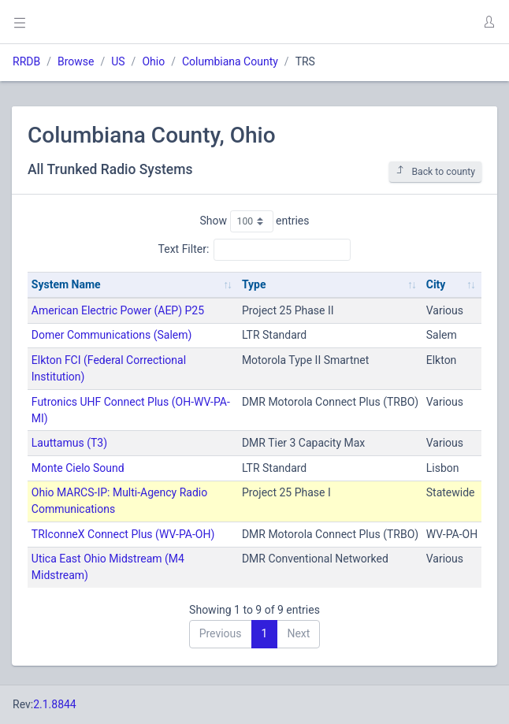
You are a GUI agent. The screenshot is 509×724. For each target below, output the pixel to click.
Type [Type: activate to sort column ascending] (254, 284)
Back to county (435, 171)
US (117, 61)
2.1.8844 (54, 704)
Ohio (153, 61)
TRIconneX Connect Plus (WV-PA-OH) (123, 534)
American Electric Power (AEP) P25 (118, 310)
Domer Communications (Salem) (112, 335)
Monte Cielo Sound (78, 468)
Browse (76, 61)
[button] (488, 22)
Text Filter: (254, 250)
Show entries (254, 221)
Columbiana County (230, 61)
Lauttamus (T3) (69, 442)
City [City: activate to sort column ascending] (436, 284)
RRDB (26, 61)
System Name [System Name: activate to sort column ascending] (66, 284)
